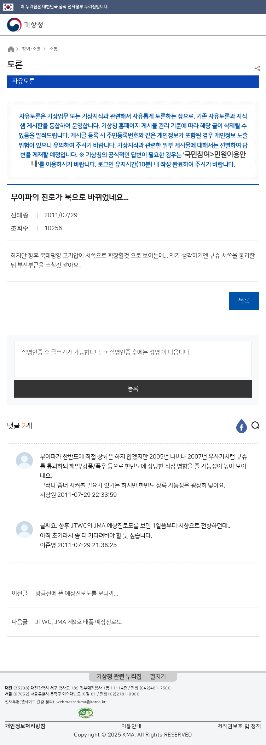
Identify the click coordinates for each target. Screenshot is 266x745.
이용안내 (131, 726)
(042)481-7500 (155, 688)
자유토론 (23, 81)
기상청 (25, 25)
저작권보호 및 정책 (239, 726)
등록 (133, 389)
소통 (53, 48)
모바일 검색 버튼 (243, 24)
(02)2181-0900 (123, 694)
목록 (244, 301)
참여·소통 (31, 48)
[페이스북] (241, 426)
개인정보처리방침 (25, 726)
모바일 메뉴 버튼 (254, 24)
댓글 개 (19, 426)
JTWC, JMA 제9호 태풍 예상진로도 (78, 622)
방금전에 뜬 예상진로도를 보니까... (76, 593)
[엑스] (253, 426)
